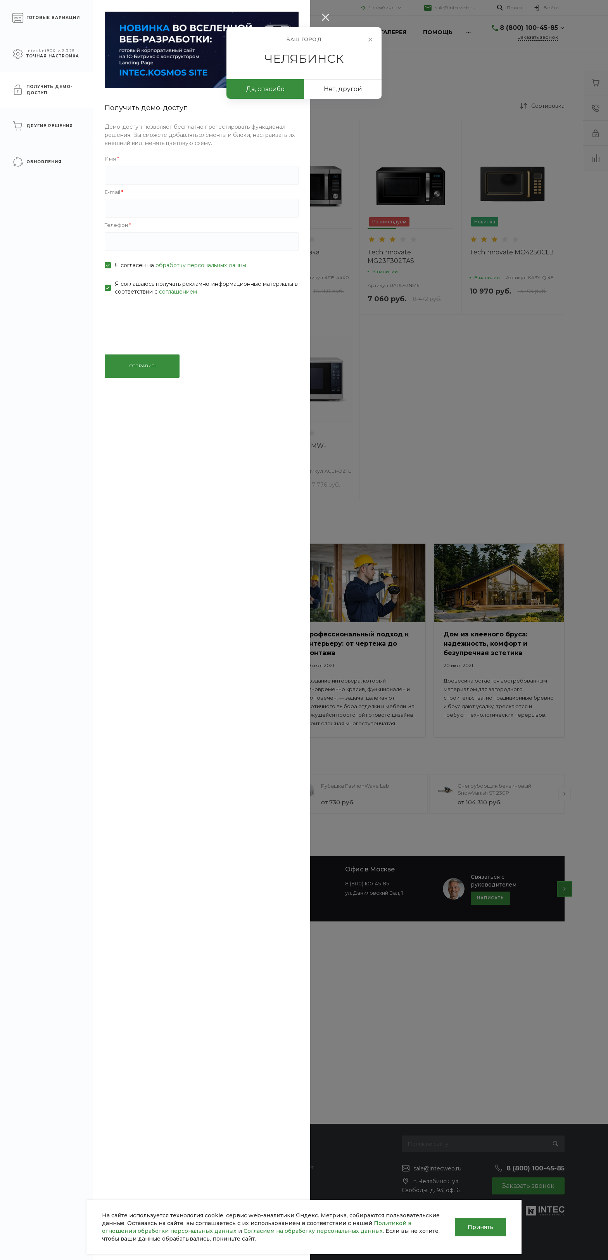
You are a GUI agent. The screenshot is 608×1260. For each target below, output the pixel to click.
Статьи (52, 1167)
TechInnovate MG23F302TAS (391, 256)
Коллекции (287, 1189)
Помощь (131, 7)
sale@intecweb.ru (455, 7)
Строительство (178, 1167)
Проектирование (182, 1189)
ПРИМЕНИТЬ (93, 455)
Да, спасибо (265, 89)
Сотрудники (60, 1201)
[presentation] (156, 794)
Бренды (283, 1178)
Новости (55, 1156)
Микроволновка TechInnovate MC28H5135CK (293, 261)
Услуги (97, 7)
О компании (58, 7)
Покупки (284, 1156)
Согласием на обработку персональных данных (313, 1230)
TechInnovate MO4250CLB (512, 252)
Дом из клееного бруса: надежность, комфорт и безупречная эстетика (485, 644)
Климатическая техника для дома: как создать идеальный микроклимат (218, 644)
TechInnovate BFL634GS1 (204, 445)
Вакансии (57, 1189)
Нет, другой (343, 89)
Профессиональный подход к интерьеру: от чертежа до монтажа (357, 644)
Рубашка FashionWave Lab (355, 786)
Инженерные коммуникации (198, 1156)
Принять (480, 1227)
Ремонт (168, 1178)
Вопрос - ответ (293, 1167)
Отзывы (53, 1178)
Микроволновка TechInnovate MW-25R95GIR (194, 261)
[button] (174, 228)
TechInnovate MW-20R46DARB (296, 450)
